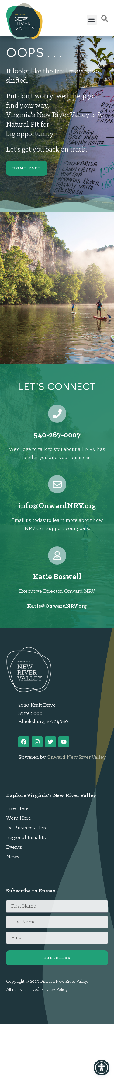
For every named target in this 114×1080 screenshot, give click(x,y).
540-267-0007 (57, 435)
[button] (92, 20)
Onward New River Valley (76, 757)
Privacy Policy (54, 990)
